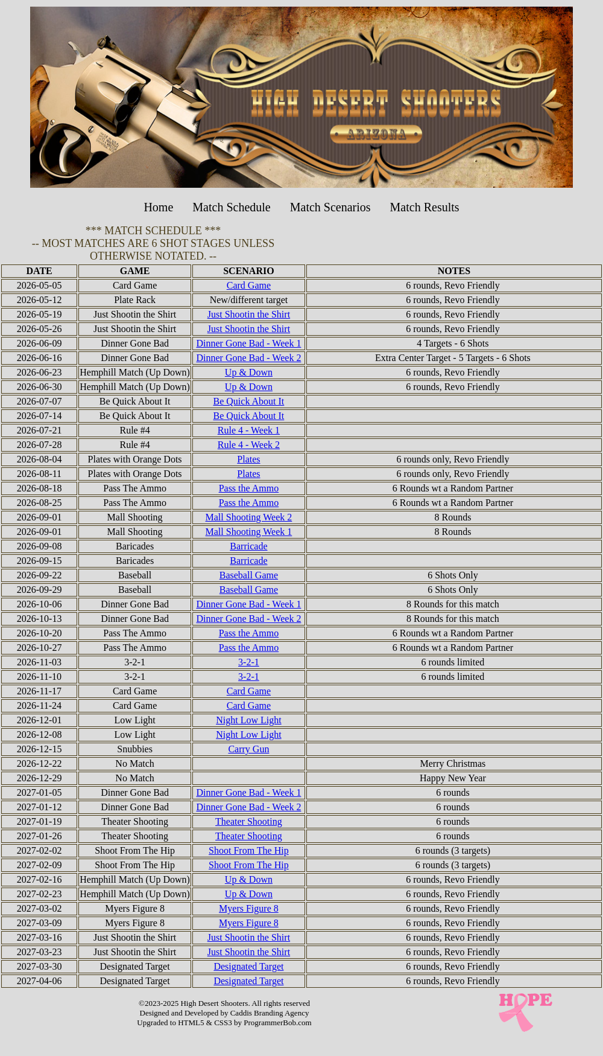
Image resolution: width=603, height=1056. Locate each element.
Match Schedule (231, 207)
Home (158, 207)
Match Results (424, 207)
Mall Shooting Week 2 (249, 517)
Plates (248, 459)
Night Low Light (248, 720)
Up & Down (249, 372)
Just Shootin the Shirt (248, 314)
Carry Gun (248, 749)
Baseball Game (248, 575)
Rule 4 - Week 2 (249, 445)
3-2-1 (248, 662)
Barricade (248, 546)
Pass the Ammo (249, 488)
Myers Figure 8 (249, 908)
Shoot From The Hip (249, 850)
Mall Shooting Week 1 (249, 531)
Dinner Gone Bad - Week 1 (248, 343)
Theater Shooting (248, 821)
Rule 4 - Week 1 (249, 430)
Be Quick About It (249, 401)
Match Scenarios (330, 207)
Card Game (249, 285)
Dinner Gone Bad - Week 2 (248, 358)
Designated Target (248, 966)
